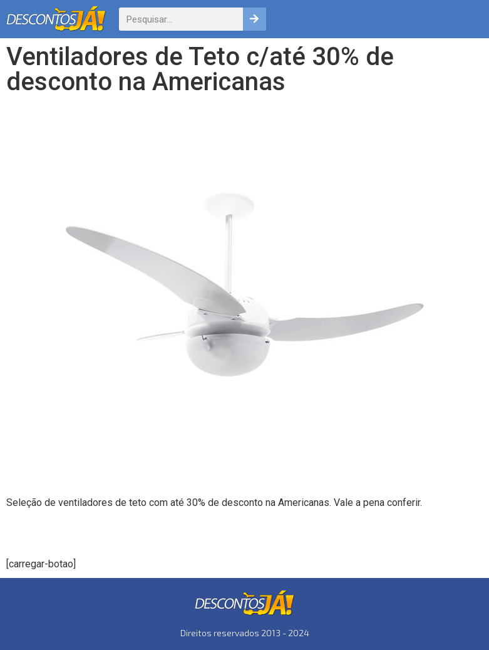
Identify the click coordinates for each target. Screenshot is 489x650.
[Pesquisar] (254, 19)
